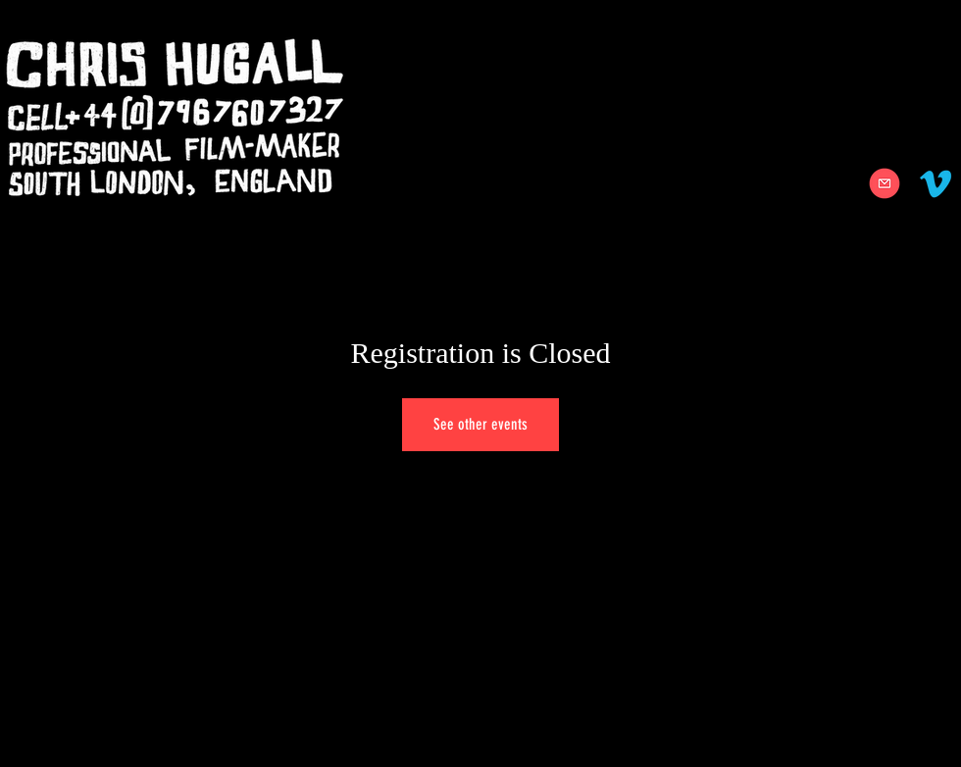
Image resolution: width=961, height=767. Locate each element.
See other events (480, 424)
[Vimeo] (935, 183)
